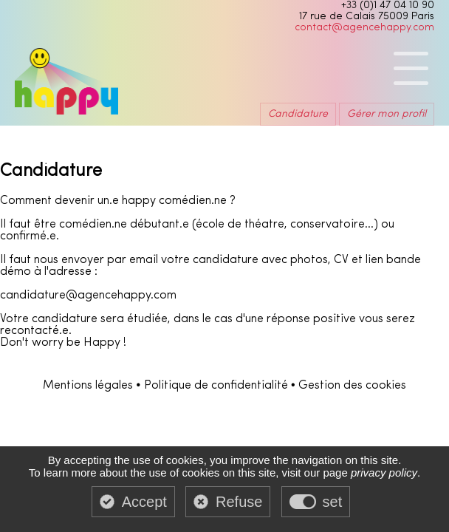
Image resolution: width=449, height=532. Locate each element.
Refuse (239, 502)
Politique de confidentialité (216, 386)
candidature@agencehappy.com (88, 295)
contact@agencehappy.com (364, 27)
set (333, 502)
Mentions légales (88, 386)
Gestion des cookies (352, 386)
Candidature (298, 114)
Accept (144, 502)
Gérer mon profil (386, 114)
